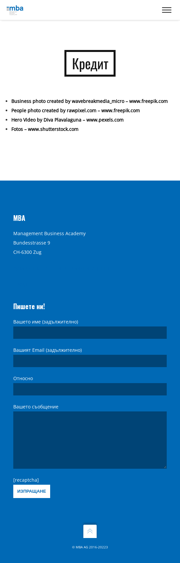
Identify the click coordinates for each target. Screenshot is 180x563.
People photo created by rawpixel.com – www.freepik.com (75, 107)
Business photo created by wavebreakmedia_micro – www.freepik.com (89, 98)
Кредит (21, 274)
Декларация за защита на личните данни (61, 258)
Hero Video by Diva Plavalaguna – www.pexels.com (67, 116)
